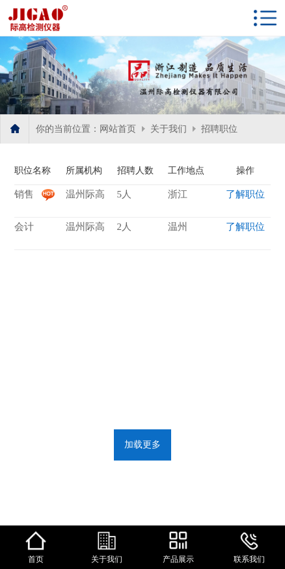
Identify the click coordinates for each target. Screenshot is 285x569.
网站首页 (118, 129)
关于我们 (168, 129)
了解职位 (245, 194)
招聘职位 (219, 129)
